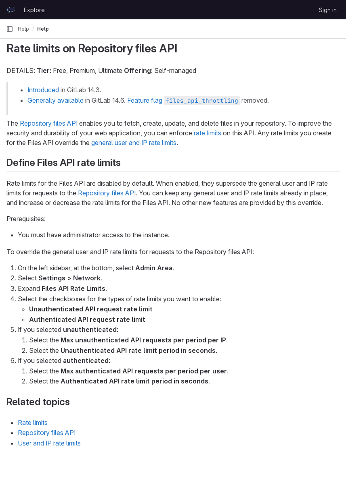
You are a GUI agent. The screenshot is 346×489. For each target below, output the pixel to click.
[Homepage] (10, 9)
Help (23, 29)
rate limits (207, 133)
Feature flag (183, 100)
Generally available (55, 100)
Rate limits (33, 423)
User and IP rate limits (49, 443)
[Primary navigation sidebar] (9, 29)
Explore (34, 9)
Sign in (328, 9)
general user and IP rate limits (133, 143)
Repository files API (49, 123)
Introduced (43, 90)
